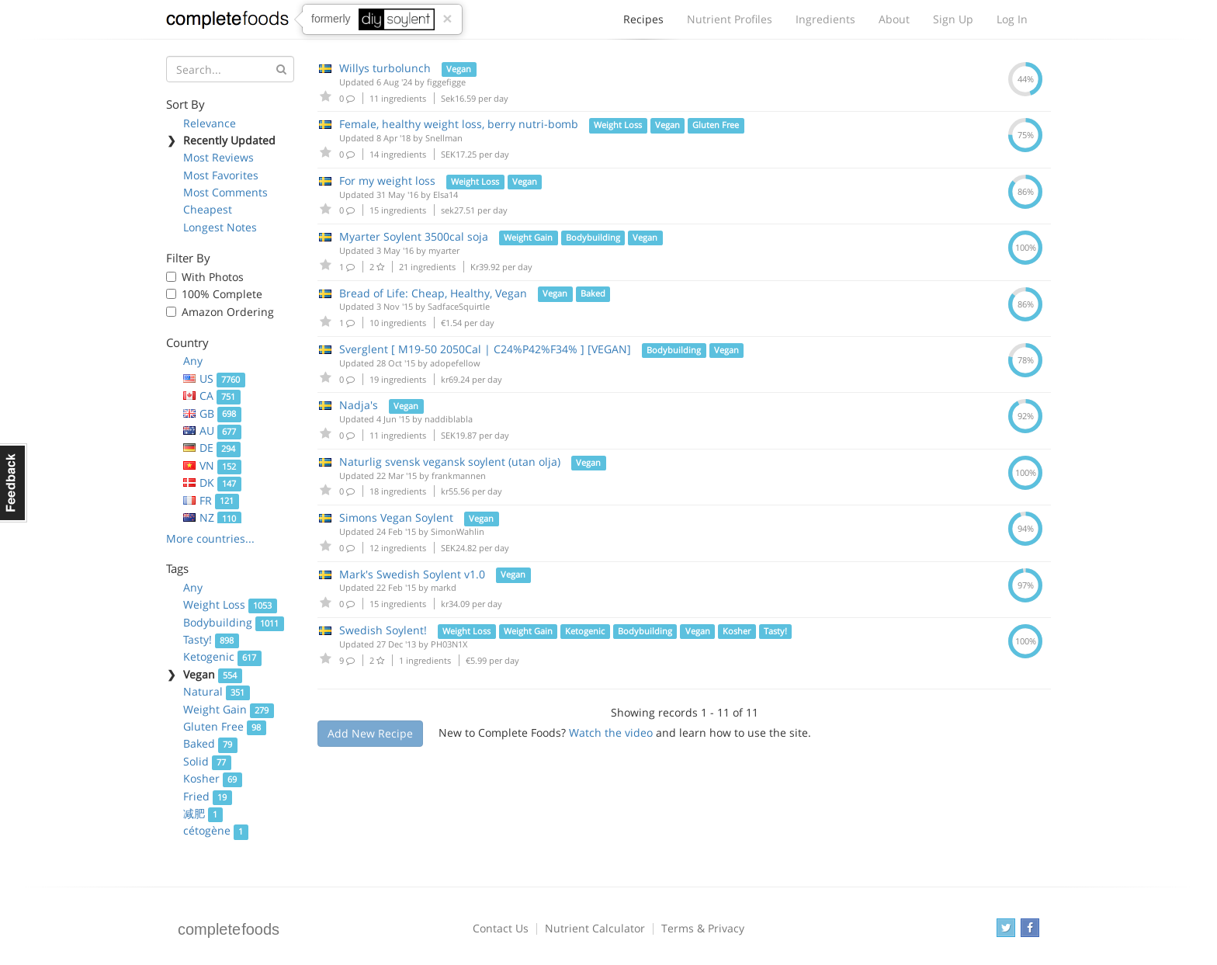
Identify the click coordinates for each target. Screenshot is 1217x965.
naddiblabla (449, 419)
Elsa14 (445, 194)
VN (212, 465)
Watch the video (611, 732)
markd (443, 587)
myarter (443, 250)
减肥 (203, 813)
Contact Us (501, 928)
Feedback (13, 482)
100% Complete (222, 293)
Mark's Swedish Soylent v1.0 (412, 574)
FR (211, 500)
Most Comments (225, 192)
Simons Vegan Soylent (396, 517)
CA (212, 395)
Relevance (209, 123)
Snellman (444, 138)
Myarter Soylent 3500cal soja (413, 236)
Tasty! (211, 639)
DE (212, 447)
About (894, 19)
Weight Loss (230, 604)
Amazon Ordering (228, 311)
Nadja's (358, 404)
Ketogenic (222, 656)
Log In (1012, 19)
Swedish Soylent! (383, 630)
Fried (207, 796)
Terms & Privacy (702, 928)
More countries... (210, 538)
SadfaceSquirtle (459, 306)
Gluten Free (224, 726)
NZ (212, 517)
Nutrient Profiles (729, 19)
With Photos (213, 276)
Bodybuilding (233, 622)
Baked (210, 743)
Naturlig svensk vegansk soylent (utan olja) (449, 461)
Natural (216, 691)
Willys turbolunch (385, 68)
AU (212, 430)
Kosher (212, 778)
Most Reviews (218, 157)
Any (193, 360)
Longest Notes (220, 227)
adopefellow (455, 363)
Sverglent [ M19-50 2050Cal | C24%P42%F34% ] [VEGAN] (485, 349)
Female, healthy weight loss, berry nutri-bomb (458, 123)
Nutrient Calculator (595, 928)
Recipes (643, 23)
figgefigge (446, 82)
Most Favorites (220, 175)
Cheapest (207, 209)
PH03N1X (449, 644)
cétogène (215, 830)
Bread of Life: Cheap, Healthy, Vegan (433, 293)
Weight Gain (228, 709)
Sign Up (953, 19)
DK (212, 482)
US (214, 378)
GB (212, 413)
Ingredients (825, 19)
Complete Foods (227, 22)
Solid (207, 761)
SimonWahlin (457, 531)
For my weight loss (387, 180)
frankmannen (459, 475)
